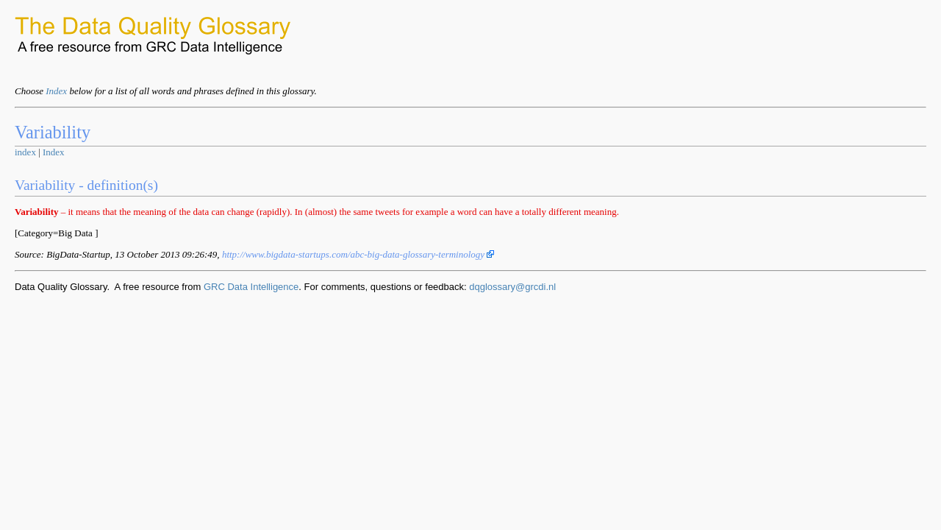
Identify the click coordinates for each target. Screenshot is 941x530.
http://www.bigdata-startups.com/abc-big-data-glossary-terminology (358, 254)
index (25, 152)
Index (56, 90)
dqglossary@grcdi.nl (512, 286)
